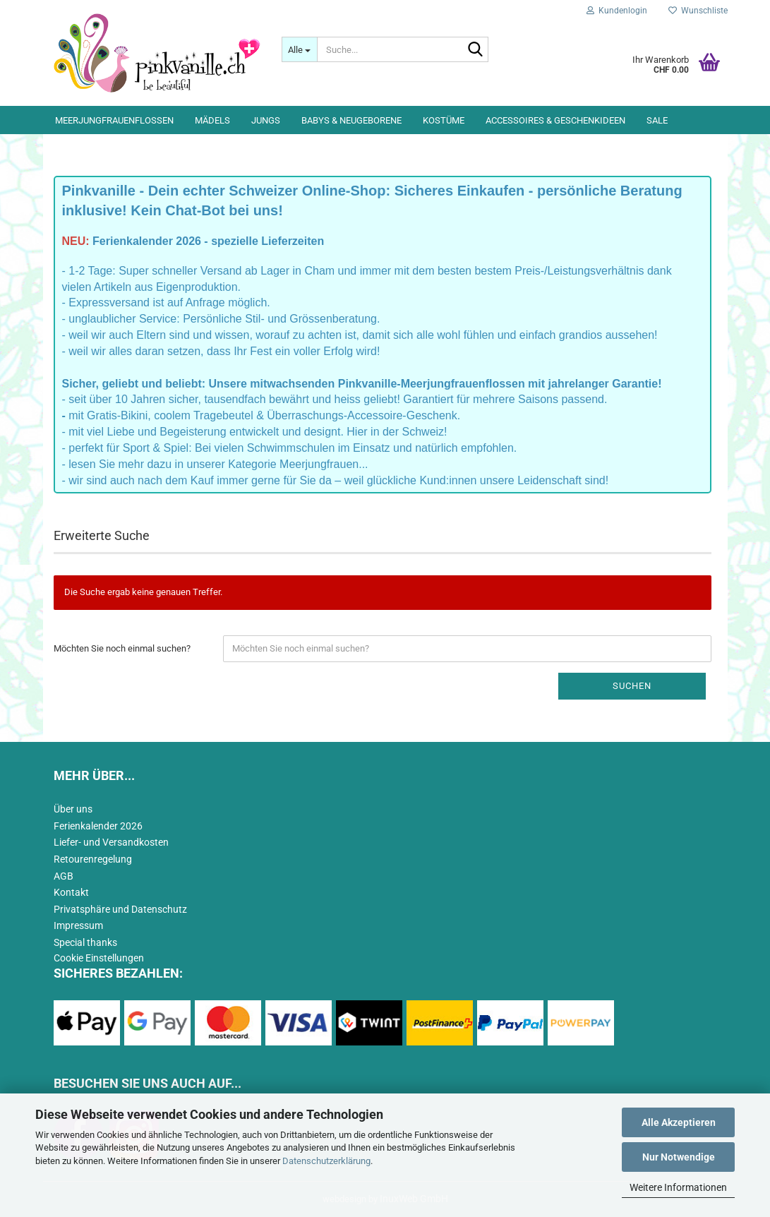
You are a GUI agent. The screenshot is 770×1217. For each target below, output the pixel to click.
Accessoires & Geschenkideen (555, 120)
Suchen (632, 686)
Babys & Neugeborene (351, 120)
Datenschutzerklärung (326, 1161)
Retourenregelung (93, 859)
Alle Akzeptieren (679, 1122)
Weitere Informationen (678, 1187)
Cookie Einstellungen (99, 958)
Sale (657, 120)
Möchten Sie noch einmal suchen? (122, 648)
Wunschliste (698, 11)
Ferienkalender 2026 (98, 826)
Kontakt (71, 892)
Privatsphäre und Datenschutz (120, 909)
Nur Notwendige (678, 1157)
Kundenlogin (616, 11)
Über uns (73, 809)
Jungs (265, 120)
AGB (63, 876)
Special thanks (85, 942)
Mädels (212, 120)
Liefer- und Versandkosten (111, 842)
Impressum (78, 925)
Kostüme (443, 120)
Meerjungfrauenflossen (114, 120)
